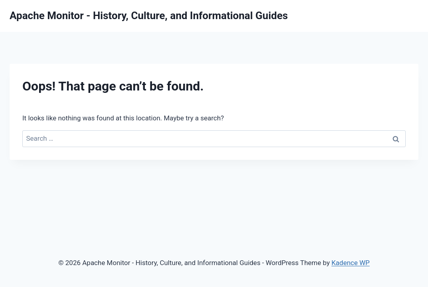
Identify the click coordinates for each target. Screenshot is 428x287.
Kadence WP (350, 263)
